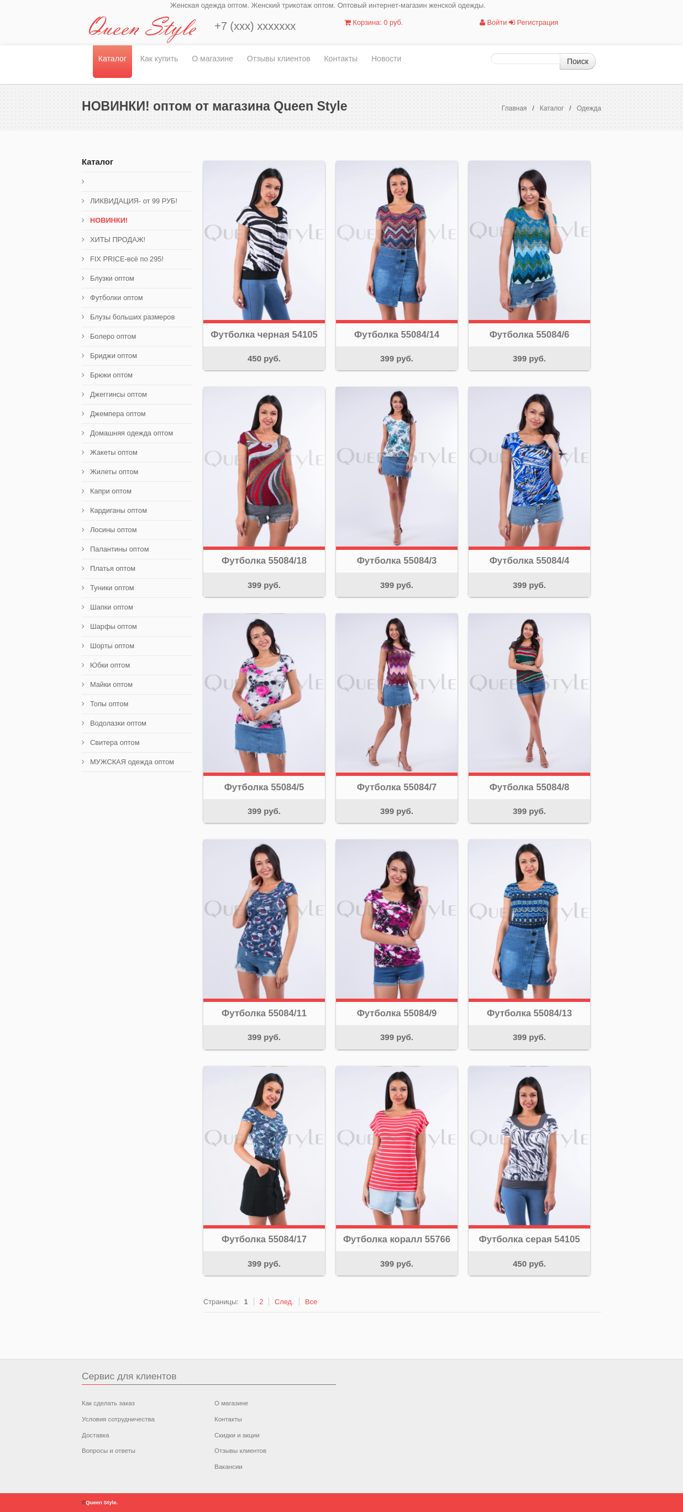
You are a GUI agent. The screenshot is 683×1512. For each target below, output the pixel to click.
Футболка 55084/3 (397, 560)
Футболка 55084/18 (264, 560)
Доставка (95, 1435)
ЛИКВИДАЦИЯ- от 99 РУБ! (133, 201)
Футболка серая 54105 (529, 1239)
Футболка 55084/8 (530, 787)
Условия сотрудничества (118, 1419)
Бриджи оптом (113, 355)
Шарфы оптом (113, 626)
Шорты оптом (112, 646)
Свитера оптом (115, 742)
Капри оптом (111, 491)
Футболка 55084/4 (530, 560)
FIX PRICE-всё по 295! (127, 259)
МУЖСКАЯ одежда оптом (132, 762)
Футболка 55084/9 (397, 1013)
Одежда (589, 108)
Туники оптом (112, 588)
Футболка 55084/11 (264, 1013)
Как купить (159, 58)
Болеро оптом (113, 336)
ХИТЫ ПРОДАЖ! (117, 239)
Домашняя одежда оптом (131, 433)
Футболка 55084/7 (397, 787)
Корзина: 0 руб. (373, 22)
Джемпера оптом (118, 414)
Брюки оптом (111, 375)
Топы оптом (109, 704)
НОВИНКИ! (109, 220)
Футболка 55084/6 (530, 334)
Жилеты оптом (114, 472)
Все (311, 1302)
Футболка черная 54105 (264, 334)
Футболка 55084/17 (264, 1239)
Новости (386, 58)
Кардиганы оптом (118, 510)
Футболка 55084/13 (529, 1013)
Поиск (578, 61)
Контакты (341, 58)
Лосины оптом (113, 530)
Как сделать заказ (108, 1403)
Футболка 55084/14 (396, 334)
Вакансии (228, 1466)
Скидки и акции (237, 1435)
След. (284, 1302)
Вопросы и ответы (108, 1450)
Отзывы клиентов (279, 58)
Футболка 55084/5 (264, 787)
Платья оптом (112, 568)
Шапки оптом (111, 607)
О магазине (212, 58)
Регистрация (533, 22)
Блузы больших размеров (132, 317)
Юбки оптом (110, 665)
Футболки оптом (116, 297)
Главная (514, 108)
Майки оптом (111, 684)
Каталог (112, 58)
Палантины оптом (119, 549)
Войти (493, 22)
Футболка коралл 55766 (396, 1239)
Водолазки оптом (118, 723)
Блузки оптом (112, 278)
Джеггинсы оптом (118, 394)
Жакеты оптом (114, 452)
